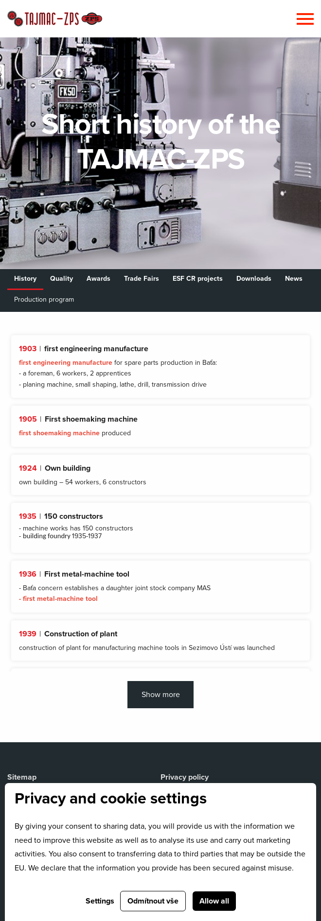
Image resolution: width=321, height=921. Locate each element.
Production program (44, 299)
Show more (161, 694)
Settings (100, 901)
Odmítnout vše (152, 901)
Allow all (214, 901)
